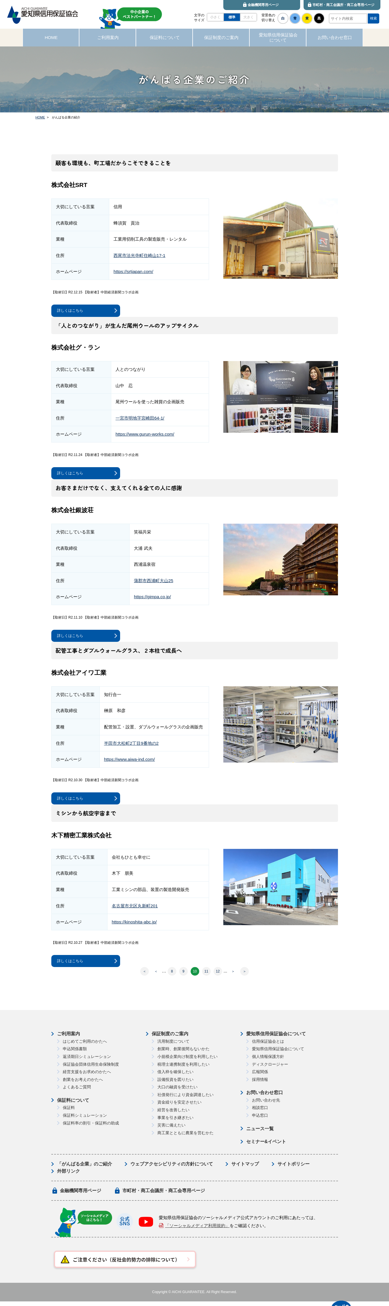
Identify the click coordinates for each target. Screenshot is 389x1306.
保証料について (73, 1104)
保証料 (69, 1112)
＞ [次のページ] (233, 976)
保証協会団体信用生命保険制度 (91, 1068)
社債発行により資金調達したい (185, 1099)
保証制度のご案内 (170, 1038)
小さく (215, 17)
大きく (248, 17)
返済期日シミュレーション (87, 1061)
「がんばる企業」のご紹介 (84, 1168)
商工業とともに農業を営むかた (185, 1137)
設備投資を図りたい (175, 1083)
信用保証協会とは (268, 1046)
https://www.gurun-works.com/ (145, 435)
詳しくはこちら (72, 311)
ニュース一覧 (260, 1132)
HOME (40, 117)
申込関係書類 (75, 1053)
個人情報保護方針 (268, 1061)
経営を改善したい (173, 1114)
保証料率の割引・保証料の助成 (91, 1127)
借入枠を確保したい (175, 1076)
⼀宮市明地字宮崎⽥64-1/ (140, 418)
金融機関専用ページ (80, 1195)
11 (206, 976)
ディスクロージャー (270, 1068)
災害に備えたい (171, 1129)
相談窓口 (260, 1112)
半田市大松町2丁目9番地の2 (131, 745)
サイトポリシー (293, 1168)
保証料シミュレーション (85, 1120)
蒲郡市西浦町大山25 (153, 582)
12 (218, 976)
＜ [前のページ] (156, 976)
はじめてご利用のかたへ (85, 1046)
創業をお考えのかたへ (83, 1083)
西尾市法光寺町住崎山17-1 (139, 255)
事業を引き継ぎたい (175, 1122)
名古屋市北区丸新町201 (135, 909)
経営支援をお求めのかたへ (87, 1076)
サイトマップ (245, 1168)
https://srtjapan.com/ (133, 271)
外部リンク (68, 1175)
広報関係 (260, 1076)
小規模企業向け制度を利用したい (187, 1061)
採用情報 (260, 1083)
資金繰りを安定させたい (179, 1106)
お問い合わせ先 (266, 1104)
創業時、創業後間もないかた (183, 1053)
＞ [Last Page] (244, 976)
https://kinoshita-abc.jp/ (134, 925)
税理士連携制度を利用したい (183, 1068)
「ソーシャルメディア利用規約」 (197, 1229)
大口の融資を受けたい (177, 1091)
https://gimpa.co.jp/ (152, 598)
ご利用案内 (68, 1038)
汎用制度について (173, 1046)
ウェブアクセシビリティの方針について (171, 1168)
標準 (231, 17)
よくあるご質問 (77, 1091)
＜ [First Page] (144, 976)
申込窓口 (260, 1120)
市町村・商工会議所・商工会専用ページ (163, 1195)
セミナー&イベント (266, 1146)
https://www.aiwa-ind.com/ (129, 762)
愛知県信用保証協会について (276, 1038)
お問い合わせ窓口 (264, 1097)
